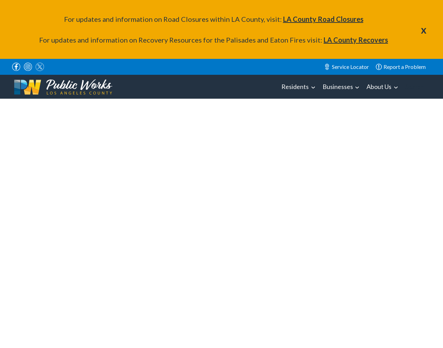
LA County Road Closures (323, 19)
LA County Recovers (356, 40)
